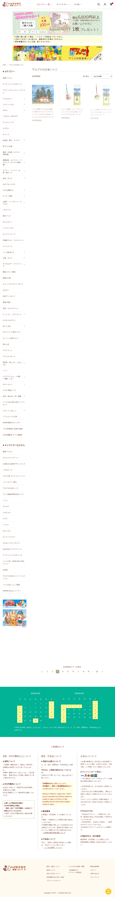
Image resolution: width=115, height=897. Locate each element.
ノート (5, 370)
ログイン (93, 870)
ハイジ (5, 500)
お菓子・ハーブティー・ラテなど (12, 203)
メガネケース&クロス (10, 116)
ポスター (6, 290)
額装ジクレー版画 (9, 272)
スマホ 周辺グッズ (9, 390)
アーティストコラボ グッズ (12, 555)
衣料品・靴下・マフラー (11, 140)
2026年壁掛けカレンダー (11, 422)
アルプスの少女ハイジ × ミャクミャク (14, 577)
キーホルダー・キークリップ (12, 265)
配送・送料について (53, 866)
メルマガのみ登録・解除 (76, 866)
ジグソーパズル (8, 104)
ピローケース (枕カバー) (11, 332)
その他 (76, 4)
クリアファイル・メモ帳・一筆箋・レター (12, 378)
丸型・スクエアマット (11, 308)
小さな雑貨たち (8, 190)
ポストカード (7, 384)
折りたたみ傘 (7, 146)
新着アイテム (7, 78)
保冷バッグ (7, 216)
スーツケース (7, 246)
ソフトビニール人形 (10, 416)
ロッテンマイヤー (9, 537)
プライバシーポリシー (54, 880)
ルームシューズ (8, 122)
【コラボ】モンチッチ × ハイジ (14, 476)
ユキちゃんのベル (9, 320)
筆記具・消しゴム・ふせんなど (12, 363)
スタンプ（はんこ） (10, 411)
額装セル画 (7, 278)
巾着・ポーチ (7, 258)
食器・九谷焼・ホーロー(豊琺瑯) (11, 153)
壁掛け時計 (7, 302)
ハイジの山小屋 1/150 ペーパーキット (14, 403)
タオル (5, 110)
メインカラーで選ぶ (10, 482)
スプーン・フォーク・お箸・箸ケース (11, 171)
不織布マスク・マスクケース (13, 240)
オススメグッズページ (11, 458)
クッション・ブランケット (12, 314)
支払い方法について (53, 873)
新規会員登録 (94, 866)
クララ (5, 518)
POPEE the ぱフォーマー (12, 591)
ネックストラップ (9, 234)
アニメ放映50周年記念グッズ (13, 494)
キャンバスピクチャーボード (13, 284)
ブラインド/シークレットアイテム (14, 91)
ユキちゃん (7, 512)
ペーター (6, 525)
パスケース (7, 210)
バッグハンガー (8, 228)
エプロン (6, 128)
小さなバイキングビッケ (11, 543)
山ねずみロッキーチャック (12, 549)
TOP (4, 65)
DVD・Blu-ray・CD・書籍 (12, 396)
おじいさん (7, 531)
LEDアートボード (9, 296)
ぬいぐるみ (7, 326)
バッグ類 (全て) (8, 252)
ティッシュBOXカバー (11, 338)
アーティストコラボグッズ (12, 84)
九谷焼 (5, 570)
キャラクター (61, 4)
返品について (51, 870)
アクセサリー (7, 99)
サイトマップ (94, 877)
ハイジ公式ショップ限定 (11, 585)
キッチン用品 (7, 196)
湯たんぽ (6, 344)
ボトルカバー (7, 222)
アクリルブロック (9, 356)
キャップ (6, 134)
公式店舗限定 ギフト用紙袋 (12, 435)
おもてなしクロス (9, 184)
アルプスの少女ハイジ (16, 65)
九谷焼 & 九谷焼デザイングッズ (14, 464)
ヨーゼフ (6, 506)
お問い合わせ (94, 873)
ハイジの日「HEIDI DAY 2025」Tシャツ (14, 562)
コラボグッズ (7, 470)
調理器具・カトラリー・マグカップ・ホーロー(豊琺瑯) (12, 162)
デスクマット (7, 350)
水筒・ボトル (7, 178)
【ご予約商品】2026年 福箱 (12, 429)
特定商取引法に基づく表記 (55, 877)
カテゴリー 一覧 (43, 4)
